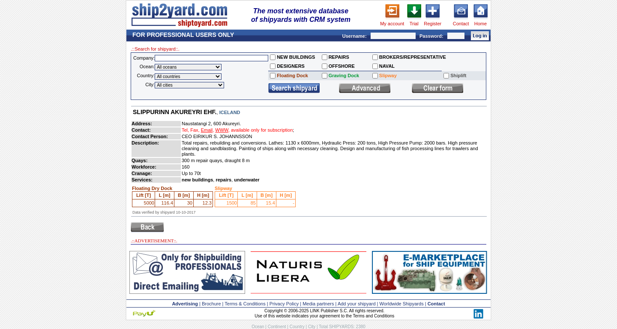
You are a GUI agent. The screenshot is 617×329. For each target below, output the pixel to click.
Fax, (194, 130)
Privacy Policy (284, 303)
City (311, 326)
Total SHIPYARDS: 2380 (342, 326)
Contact (461, 23)
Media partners (318, 303)
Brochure (211, 303)
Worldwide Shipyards (402, 303)
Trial (414, 23)
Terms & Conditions (245, 303)
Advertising (185, 303)
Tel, (185, 130)
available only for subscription (262, 130)
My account (392, 23)
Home (480, 23)
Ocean (258, 326)
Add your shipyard (357, 303)
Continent (277, 326)
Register (432, 23)
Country (297, 326)
